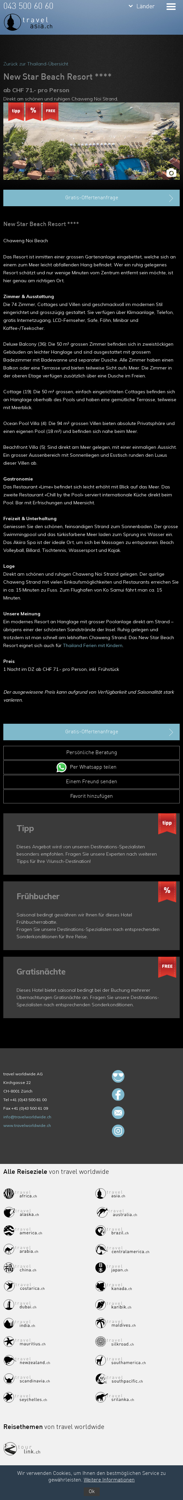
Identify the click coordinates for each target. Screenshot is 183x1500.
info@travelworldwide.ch (27, 1116)
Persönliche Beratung (91, 752)
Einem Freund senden (91, 782)
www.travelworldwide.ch (27, 1125)
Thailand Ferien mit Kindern (92, 645)
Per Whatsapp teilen (93, 767)
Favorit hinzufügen (91, 796)
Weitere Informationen (109, 1480)
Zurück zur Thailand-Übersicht (35, 64)
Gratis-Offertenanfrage (120, 198)
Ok (92, 1491)
